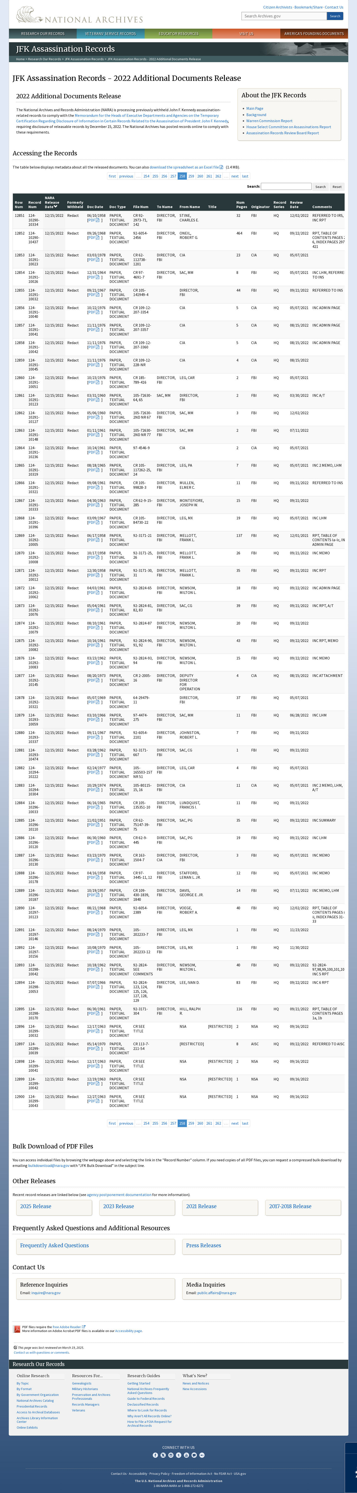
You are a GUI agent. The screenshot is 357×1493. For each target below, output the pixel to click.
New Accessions (195, 1389)
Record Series (280, 204)
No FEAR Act (223, 1473)
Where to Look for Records (147, 1410)
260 (200, 176)
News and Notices (196, 1383)
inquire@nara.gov (45, 1292)
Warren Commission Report (269, 120)
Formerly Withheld (75, 204)
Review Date (296, 204)
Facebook (155, 1455)
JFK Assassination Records (84, 59)
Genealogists (81, 1383)
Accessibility (138, 1473)
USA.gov (240, 1473)
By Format (24, 1389)
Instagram (171, 1455)
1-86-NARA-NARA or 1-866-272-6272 (178, 1486)
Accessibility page (128, 1331)
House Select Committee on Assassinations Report (288, 126)
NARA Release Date (52, 202)
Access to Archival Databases (38, 1412)
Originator (260, 206)
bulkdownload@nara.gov (48, 1165)
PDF (91, 220)
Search (335, 16)
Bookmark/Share (308, 7)
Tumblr (179, 1455)
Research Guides (143, 1375)
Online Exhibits (27, 1427)
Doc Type (117, 206)
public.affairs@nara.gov (216, 1292)
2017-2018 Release (290, 1206)
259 (191, 176)
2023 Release (118, 1206)
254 (146, 176)
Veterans (78, 1410)
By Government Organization (38, 1394)
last (245, 176)
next (235, 176)
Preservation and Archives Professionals (91, 1396)
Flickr (202, 1455)
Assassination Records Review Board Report (282, 132)
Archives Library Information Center (37, 1420)
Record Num (34, 204)
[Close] (351, 1448)
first (112, 176)
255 (155, 176)
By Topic (23, 1383)
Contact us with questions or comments (41, 1352)
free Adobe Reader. (69, 1327)
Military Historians (85, 1389)
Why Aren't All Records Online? (149, 1416)
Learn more (314, 1484)
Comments (322, 206)
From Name (190, 206)
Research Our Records (43, 33)
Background (256, 114)
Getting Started (138, 1383)
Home (20, 59)
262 (218, 176)
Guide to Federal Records (146, 1398)
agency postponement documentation (119, 1194)
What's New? (195, 1375)
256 (164, 176)
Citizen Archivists (277, 7)
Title (212, 206)
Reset (337, 187)
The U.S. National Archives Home (79, 14)
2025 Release (35, 1206)
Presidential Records (32, 1406)
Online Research (33, 1375)
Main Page (254, 108)
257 (173, 176)
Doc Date (95, 206)
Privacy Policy (159, 1473)
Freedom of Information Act (192, 1473)
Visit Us (246, 33)
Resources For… (87, 1375)
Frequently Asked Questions (54, 1245)
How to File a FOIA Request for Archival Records (149, 1423)
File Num (141, 206)
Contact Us (334, 7)
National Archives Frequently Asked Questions (148, 1391)
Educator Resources (179, 33)
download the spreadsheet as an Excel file (184, 167)
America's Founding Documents (314, 33)
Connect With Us (178, 1447)
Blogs (194, 1455)
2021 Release (201, 1206)
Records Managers (86, 1404)
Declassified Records (143, 1404)
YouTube (186, 1455)
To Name (165, 206)
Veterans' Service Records (110, 33)
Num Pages (241, 204)
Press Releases (203, 1245)
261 (209, 176)
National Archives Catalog (35, 1400)
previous (126, 176)
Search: (253, 186)
